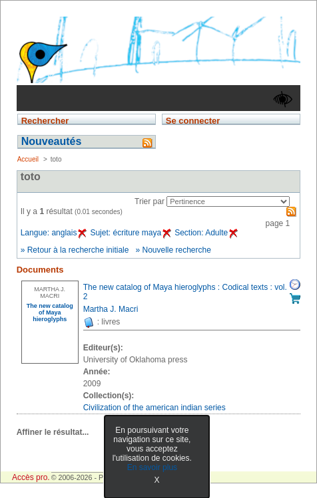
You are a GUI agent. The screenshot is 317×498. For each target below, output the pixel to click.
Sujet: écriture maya (130, 232)
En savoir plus (152, 467)
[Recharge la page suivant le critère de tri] (228, 201)
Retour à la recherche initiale (78, 250)
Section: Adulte (206, 232)
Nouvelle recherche (176, 250)
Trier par (149, 201)
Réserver (295, 284)
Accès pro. (31, 477)
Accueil (28, 159)
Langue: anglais (54, 232)
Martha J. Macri (111, 309)
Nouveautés (51, 141)
